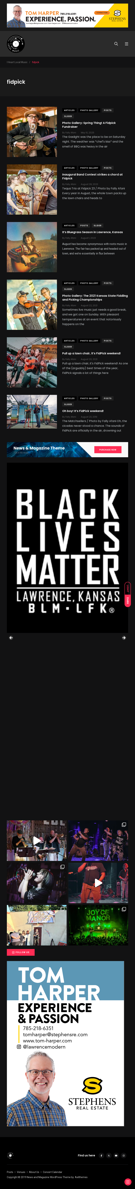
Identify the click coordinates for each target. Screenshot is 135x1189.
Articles (69, 110)
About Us (34, 1172)
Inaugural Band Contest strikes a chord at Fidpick (92, 176)
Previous (11, 638)
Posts (108, 110)
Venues (21, 1172)
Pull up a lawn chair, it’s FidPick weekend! (91, 353)
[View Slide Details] (67, 548)
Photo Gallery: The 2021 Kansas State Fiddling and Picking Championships (95, 298)
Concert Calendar (52, 1172)
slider (68, 116)
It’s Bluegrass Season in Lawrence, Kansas (92, 232)
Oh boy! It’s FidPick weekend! (83, 411)
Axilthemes (81, 1177)
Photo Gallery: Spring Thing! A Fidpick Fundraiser (89, 125)
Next (123, 638)
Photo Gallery (89, 110)
